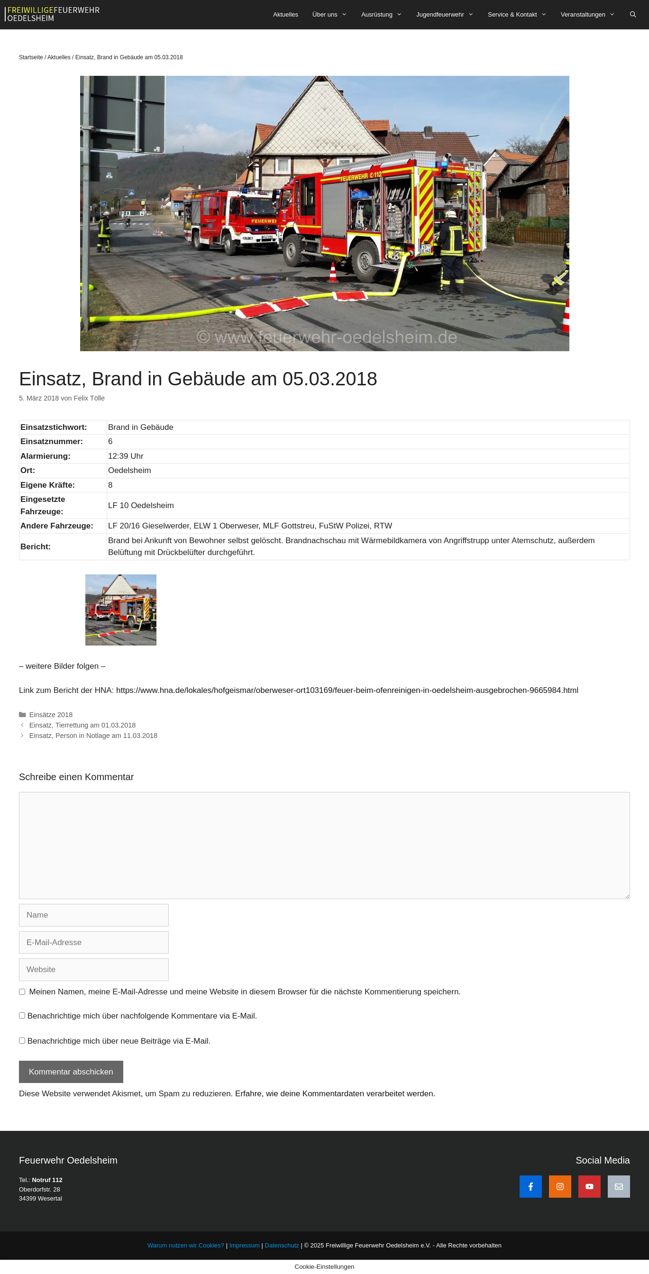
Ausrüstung (385, 15)
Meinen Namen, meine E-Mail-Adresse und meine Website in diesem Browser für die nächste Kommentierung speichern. (245, 991)
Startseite (31, 57)
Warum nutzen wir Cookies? (185, 1245)
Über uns (333, 15)
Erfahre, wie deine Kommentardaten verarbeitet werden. (335, 1093)
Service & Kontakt (521, 15)
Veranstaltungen (591, 15)
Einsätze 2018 (51, 715)
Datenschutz (282, 1245)
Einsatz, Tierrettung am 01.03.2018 (82, 725)
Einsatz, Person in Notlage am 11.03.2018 (93, 735)
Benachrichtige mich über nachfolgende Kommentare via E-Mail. (142, 1015)
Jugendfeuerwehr (448, 15)
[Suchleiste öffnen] (633, 15)
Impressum (245, 1245)
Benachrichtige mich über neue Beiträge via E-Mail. (118, 1041)
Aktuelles (285, 14)
